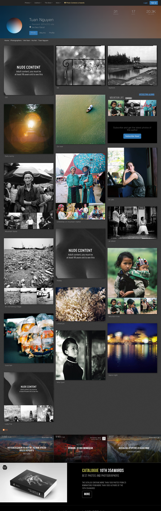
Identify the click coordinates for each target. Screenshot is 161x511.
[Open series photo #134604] (116, 306)
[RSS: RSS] (4, 430)
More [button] (58, 3)
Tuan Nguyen (43, 40)
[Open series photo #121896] (45, 413)
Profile (51, 33)
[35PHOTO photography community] (12, 3)
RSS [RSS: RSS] (6, 430)
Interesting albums (146, 94)
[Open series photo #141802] (97, 211)
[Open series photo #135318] (28, 296)
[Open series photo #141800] (80, 211)
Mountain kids (114, 316)
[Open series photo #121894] (28, 413)
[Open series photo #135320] (45, 296)
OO (6, 97)
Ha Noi (34, 40)
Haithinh (112, 88)
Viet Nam (35, 27)
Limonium (60, 324)
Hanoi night (113, 375)
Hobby (59, 280)
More (87, 494)
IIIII (58, 88)
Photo (33, 33)
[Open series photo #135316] (12, 296)
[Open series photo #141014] (45, 221)
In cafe (111, 200)
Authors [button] (38, 3)
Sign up (153, 3)
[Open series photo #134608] (149, 306)
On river (60, 146)
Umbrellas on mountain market (69, 222)
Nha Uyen (61, 382)
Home (6, 40)
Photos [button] (28, 3)
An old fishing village (13, 307)
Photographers (16, 40)
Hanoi (42, 27)
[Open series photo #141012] (28, 221)
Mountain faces (11, 231)
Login (145, 3)
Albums (42, 33)
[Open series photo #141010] (12, 221)
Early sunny (9, 156)
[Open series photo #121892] (12, 413)
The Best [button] (49, 3)
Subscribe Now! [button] (132, 136)
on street (112, 241)
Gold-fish (8, 365)
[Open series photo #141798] (64, 211)
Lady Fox (8, 424)
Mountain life (117, 97)
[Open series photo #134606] (132, 306)
